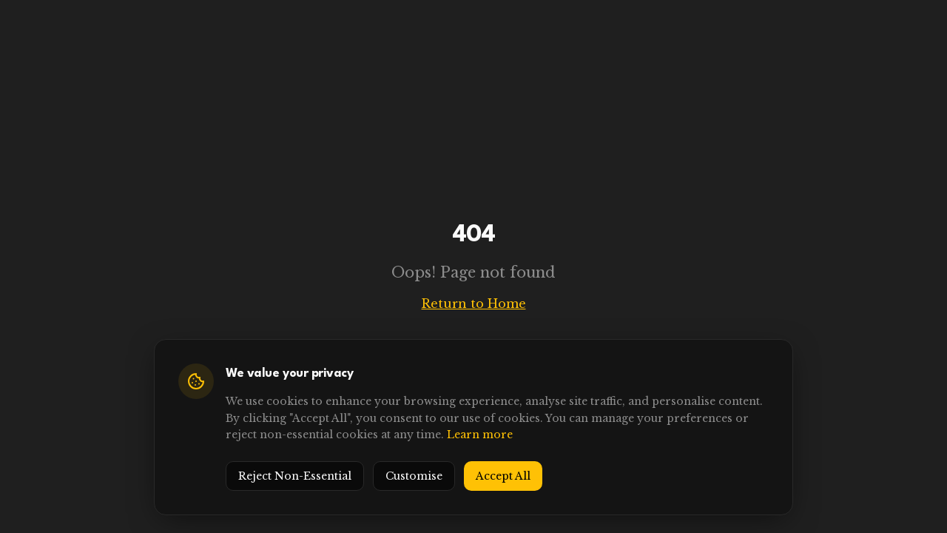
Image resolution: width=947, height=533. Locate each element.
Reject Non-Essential (294, 476)
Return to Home (474, 303)
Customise (413, 476)
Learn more (480, 434)
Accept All (503, 476)
